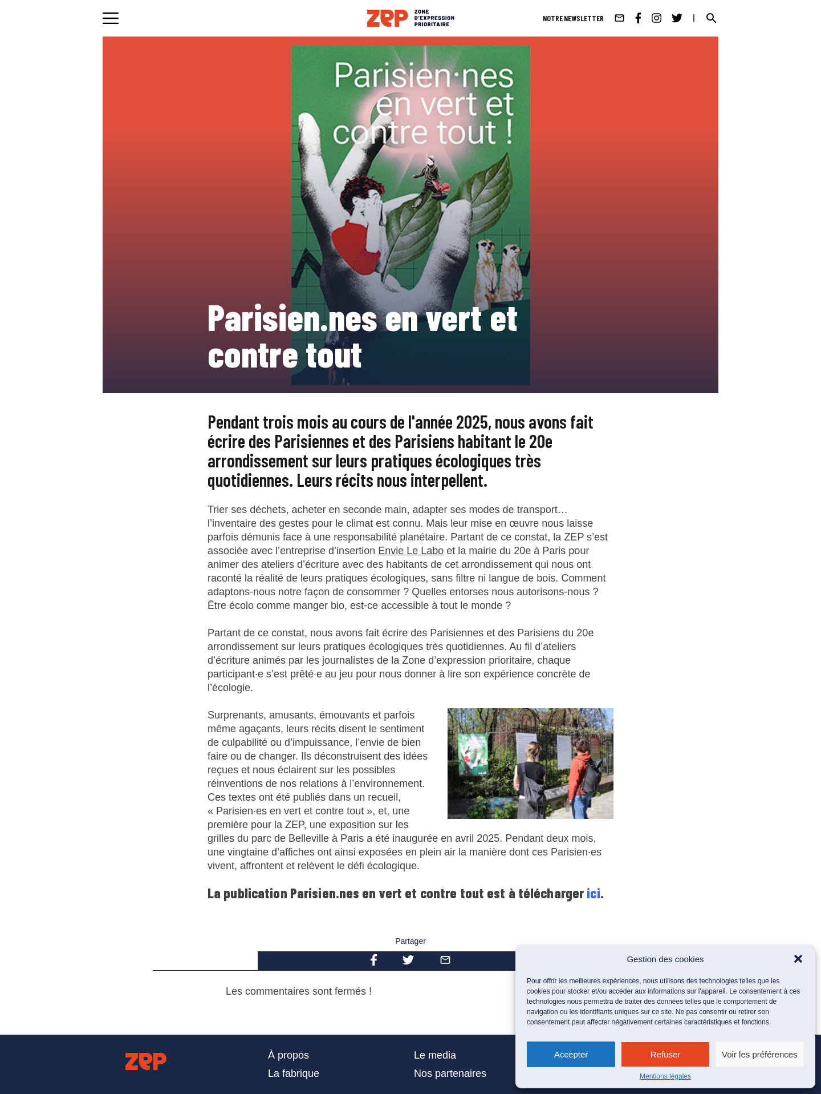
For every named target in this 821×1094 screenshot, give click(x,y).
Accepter (571, 1054)
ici (593, 893)
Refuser (666, 1054)
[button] (798, 958)
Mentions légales (665, 1076)
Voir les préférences (760, 1054)
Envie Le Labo (411, 550)
